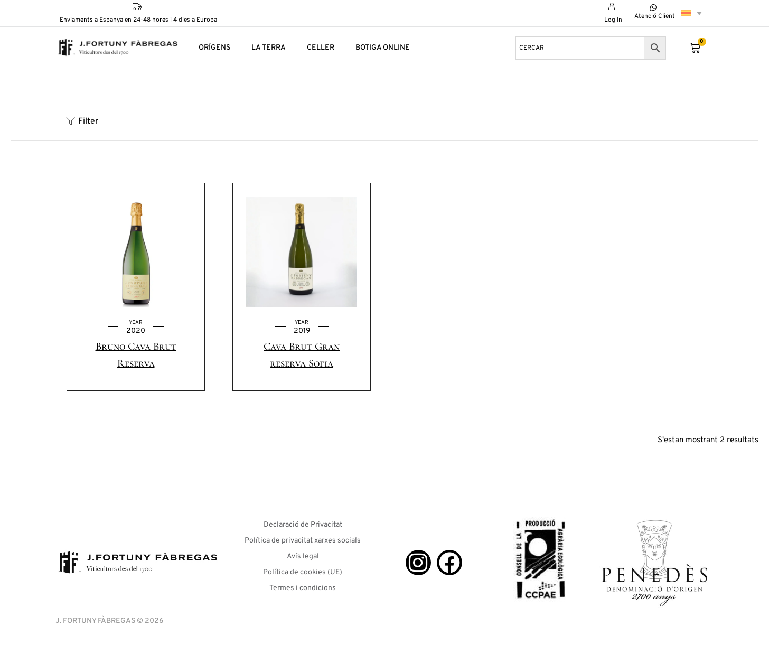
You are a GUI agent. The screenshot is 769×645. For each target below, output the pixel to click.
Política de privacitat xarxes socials (303, 540)
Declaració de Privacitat (303, 524)
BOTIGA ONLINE (382, 47)
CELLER (320, 47)
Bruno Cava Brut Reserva (136, 355)
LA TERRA (268, 47)
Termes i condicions (302, 588)
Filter (82, 121)
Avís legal (303, 556)
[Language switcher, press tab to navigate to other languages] (691, 13)
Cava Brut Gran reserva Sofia (302, 355)
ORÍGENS (214, 47)
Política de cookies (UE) (302, 572)
